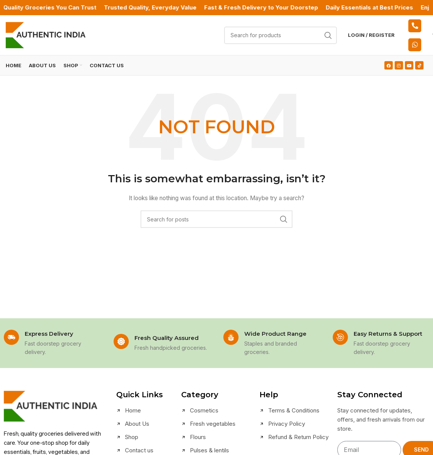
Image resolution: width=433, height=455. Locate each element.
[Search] (280, 35)
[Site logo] (45, 34)
